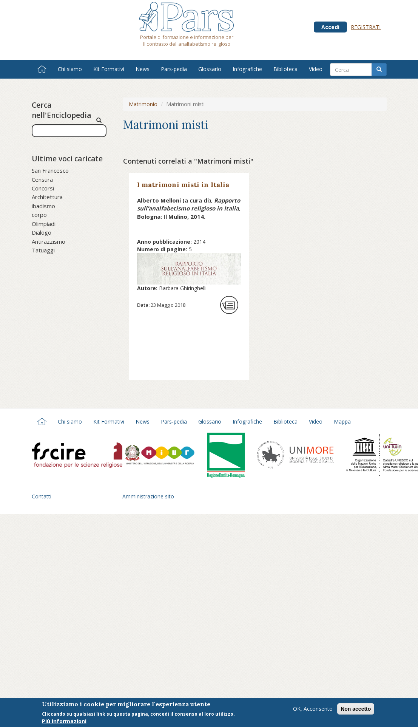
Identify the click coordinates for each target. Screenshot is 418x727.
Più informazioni (64, 722)
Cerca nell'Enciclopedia (61, 110)
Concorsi (43, 188)
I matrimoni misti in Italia (183, 184)
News (143, 69)
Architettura (47, 197)
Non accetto (356, 710)
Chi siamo (70, 69)
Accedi (330, 27)
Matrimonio (143, 104)
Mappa (342, 421)
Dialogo (41, 232)
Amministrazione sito (148, 496)
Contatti (41, 496)
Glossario (209, 69)
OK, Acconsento (313, 709)
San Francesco (50, 170)
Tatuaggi (43, 250)
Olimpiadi (44, 223)
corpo (39, 214)
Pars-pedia (174, 69)
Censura (42, 179)
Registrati (366, 27)
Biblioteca (285, 69)
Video (315, 69)
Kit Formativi (108, 69)
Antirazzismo (48, 241)
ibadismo (43, 206)
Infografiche (247, 69)
